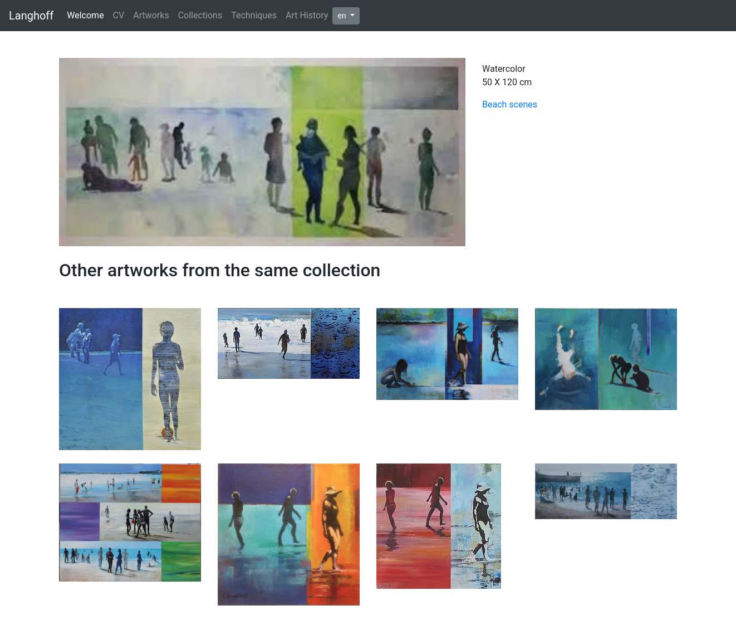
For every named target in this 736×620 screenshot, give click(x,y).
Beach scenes (509, 104)
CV (119, 15)
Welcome (85, 15)
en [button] (342, 15)
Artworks (151, 15)
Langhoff (31, 15)
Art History (307, 15)
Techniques (254, 15)
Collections (200, 15)
